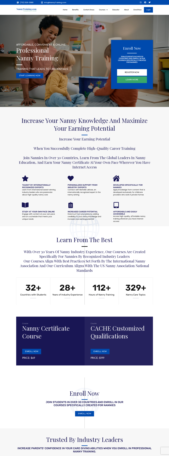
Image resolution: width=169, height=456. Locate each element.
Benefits (75, 10)
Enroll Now (137, 10)
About (126, 10)
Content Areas (88, 10)
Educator (115, 10)
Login (148, 10)
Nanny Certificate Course (46, 332)
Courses (103, 10)
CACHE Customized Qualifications (118, 332)
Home (65, 10)
